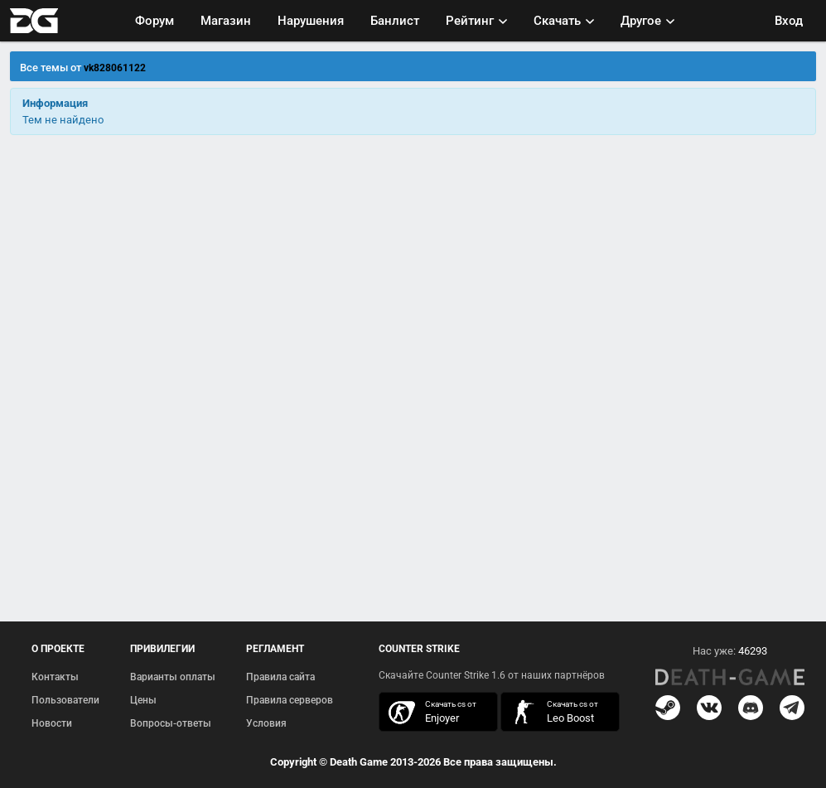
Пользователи (65, 700)
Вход (789, 20)
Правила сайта (280, 677)
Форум (154, 20)
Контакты (55, 677)
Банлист (394, 20)
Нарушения (311, 20)
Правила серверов (289, 700)
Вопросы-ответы (170, 723)
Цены (143, 700)
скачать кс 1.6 (551, 712)
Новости (51, 723)
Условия (266, 723)
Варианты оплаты (172, 677)
